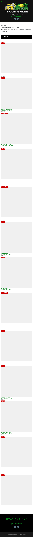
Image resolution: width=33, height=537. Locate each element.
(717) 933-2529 (16, 16)
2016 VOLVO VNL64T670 (5, 505)
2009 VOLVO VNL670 (4, 467)
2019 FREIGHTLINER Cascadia (6, 144)
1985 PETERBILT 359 (4, 253)
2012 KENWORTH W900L (5, 397)
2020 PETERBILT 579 (4, 288)
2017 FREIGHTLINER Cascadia (6, 323)
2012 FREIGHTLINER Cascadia (6, 109)
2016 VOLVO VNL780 (4, 361)
